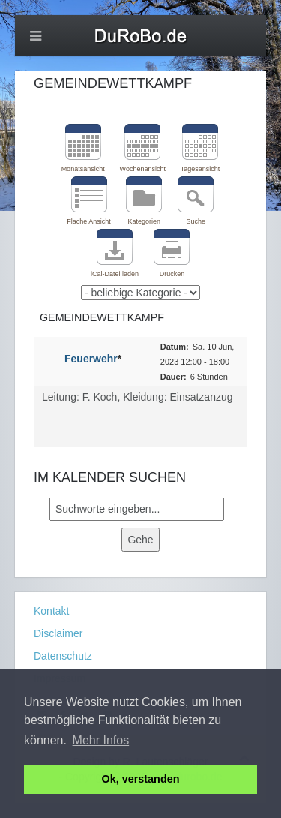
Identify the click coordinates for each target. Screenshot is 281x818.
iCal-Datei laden (115, 274)
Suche (195, 221)
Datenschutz (63, 656)
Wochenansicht (143, 169)
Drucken (172, 274)
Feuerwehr (91, 359)
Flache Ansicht (89, 221)
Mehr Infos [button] (101, 740)
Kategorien (143, 221)
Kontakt (51, 611)
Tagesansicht (200, 169)
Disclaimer (58, 633)
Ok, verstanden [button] (141, 779)
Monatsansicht (83, 169)
